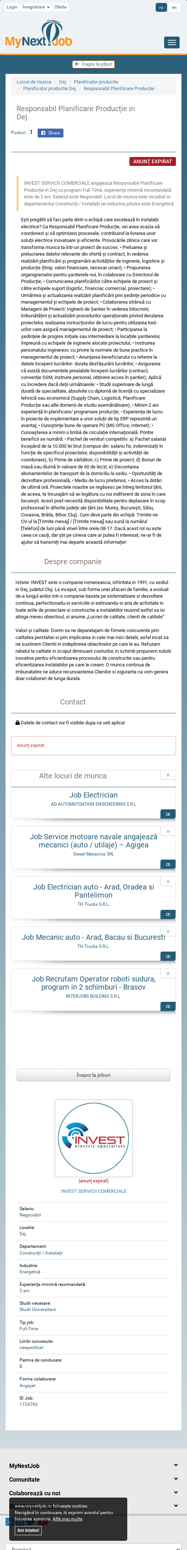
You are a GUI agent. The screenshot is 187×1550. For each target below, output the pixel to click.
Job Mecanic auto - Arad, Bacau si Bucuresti (93, 937)
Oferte (60, 7)
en (174, 7)
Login (12, 7)
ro (161, 7)
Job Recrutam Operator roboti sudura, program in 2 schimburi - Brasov (94, 982)
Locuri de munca (34, 82)
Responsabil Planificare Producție (119, 88)
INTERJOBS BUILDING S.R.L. (93, 996)
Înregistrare (36, 7)
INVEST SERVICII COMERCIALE (94, 1191)
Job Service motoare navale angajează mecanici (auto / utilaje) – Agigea (93, 840)
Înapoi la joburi (93, 64)
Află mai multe (67, 1519)
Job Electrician (93, 795)
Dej (62, 82)
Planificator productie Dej (49, 88)
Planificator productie (96, 82)
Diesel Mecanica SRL (93, 854)
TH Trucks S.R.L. (93, 904)
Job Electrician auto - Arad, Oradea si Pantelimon (93, 890)
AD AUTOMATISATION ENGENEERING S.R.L (93, 804)
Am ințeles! (28, 1530)
